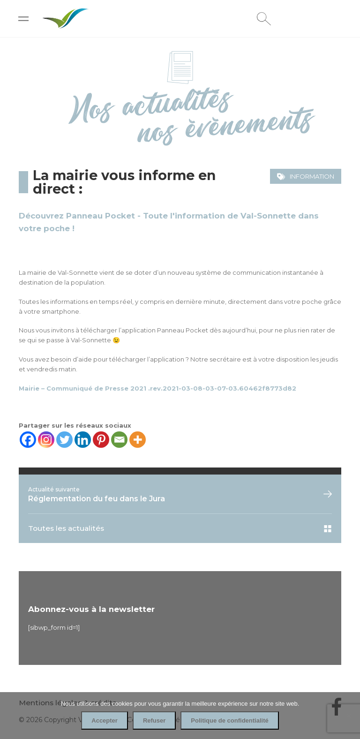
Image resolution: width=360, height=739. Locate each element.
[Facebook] (28, 439)
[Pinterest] (101, 439)
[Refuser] (348, 715)
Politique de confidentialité (229, 720)
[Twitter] (64, 439)
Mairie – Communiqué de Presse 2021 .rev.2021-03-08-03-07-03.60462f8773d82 (157, 388)
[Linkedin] (83, 439)
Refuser (154, 720)
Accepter (104, 720)
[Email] (119, 439)
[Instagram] (46, 439)
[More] (137, 439)
